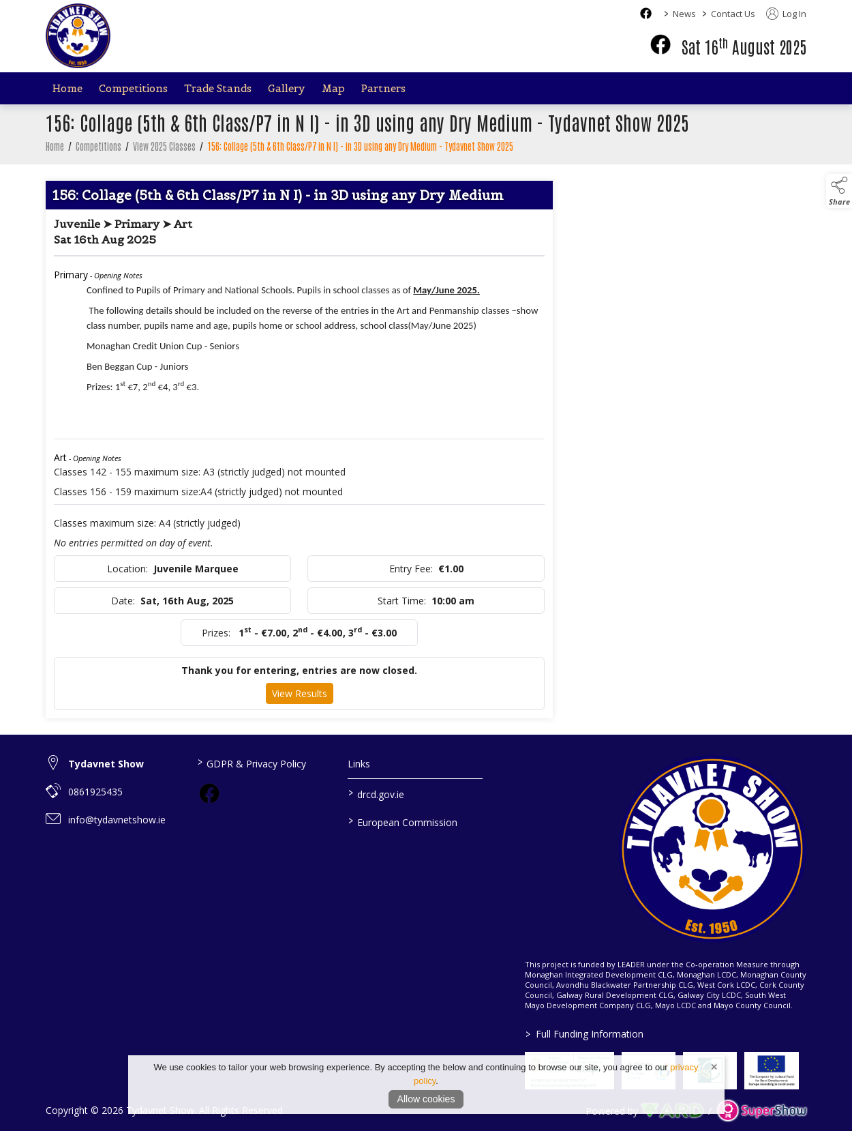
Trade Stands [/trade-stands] (218, 88)
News (684, 14)
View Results (299, 701)
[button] (839, 191)
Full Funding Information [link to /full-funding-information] (584, 1033)
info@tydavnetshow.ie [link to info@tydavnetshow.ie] (117, 819)
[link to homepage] (78, 35)
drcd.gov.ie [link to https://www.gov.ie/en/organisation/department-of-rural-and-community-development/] (376, 793)
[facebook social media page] (646, 13)
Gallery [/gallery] (286, 88)
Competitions (98, 154)
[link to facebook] (209, 793)
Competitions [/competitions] (133, 88)
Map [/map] (333, 88)
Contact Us (733, 14)
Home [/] (67, 88)
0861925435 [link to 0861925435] (95, 791)
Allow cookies (426, 1098)
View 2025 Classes (164, 154)
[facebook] (660, 44)
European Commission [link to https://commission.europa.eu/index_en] (402, 821)
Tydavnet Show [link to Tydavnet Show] (106, 763)
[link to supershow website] (761, 1110)
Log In (786, 14)
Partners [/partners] (383, 88)
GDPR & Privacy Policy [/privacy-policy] (251, 762)
